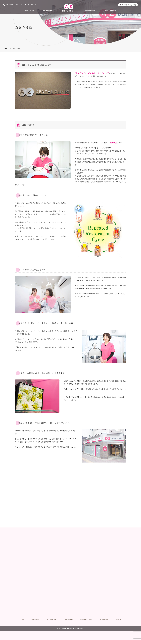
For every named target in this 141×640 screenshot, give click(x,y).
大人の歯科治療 (46, 10)
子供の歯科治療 (90, 10)
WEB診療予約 (104, 619)
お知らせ (118, 619)
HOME (22, 619)
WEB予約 (129, 5)
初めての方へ (29, 10)
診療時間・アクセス (86, 619)
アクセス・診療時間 (109, 10)
